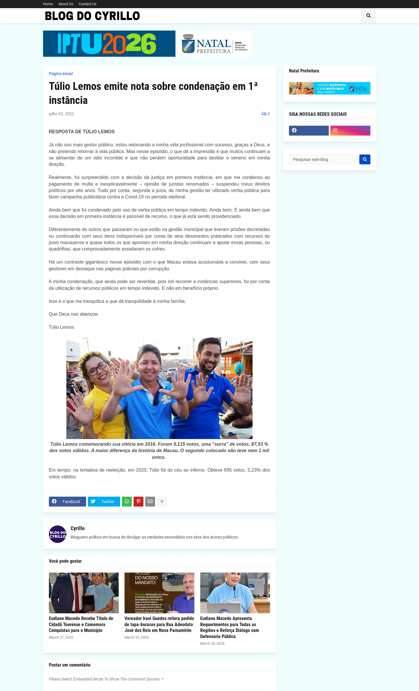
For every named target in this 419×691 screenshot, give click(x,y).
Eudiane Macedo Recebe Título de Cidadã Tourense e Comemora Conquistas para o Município (81, 624)
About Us (65, 4)
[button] (368, 15)
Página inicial (61, 74)
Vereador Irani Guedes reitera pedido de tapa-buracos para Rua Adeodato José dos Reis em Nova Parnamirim (159, 624)
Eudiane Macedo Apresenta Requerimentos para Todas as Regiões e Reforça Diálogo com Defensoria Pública (229, 627)
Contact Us (87, 4)
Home (48, 4)
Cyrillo (78, 528)
